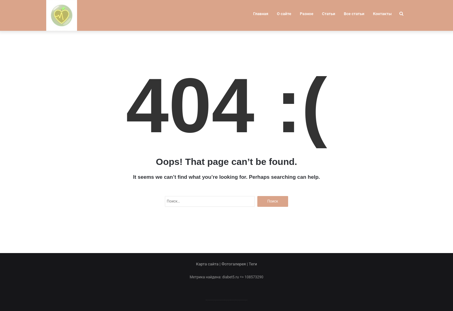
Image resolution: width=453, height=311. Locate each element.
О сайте (284, 13)
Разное (306, 13)
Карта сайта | (209, 264)
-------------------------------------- (227, 299)
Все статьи (354, 13)
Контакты (382, 13)
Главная (260, 13)
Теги (253, 264)
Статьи (328, 13)
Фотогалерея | (235, 264)
